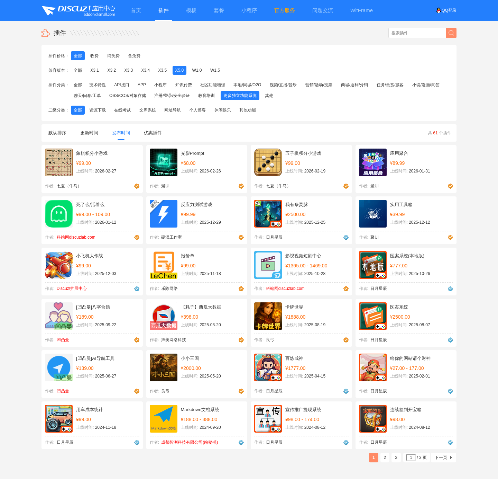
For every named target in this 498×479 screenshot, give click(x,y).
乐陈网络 (169, 288)
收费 (94, 55)
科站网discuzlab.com (76, 237)
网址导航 (172, 110)
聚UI (165, 186)
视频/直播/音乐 (283, 84)
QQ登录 (446, 10)
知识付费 (183, 84)
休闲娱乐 (222, 110)
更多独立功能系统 (240, 95)
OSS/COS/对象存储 (127, 95)
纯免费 (113, 55)
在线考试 (122, 110)
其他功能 (247, 110)
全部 (78, 55)
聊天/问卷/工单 (87, 95)
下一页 (441, 457)
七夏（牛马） (69, 186)
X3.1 (94, 70)
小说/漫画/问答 (426, 84)
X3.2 (111, 70)
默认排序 (57, 132)
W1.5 (215, 70)
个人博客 (197, 110)
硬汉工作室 (171, 237)
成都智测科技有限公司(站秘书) (189, 442)
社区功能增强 (212, 84)
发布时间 (121, 135)
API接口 (121, 84)
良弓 (270, 339)
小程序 (160, 84)
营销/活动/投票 (319, 84)
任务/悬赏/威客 (390, 84)
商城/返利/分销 (354, 84)
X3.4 (145, 70)
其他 (269, 95)
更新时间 (89, 132)
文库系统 (147, 110)
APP (142, 84)
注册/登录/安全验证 (172, 95)
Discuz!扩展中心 (72, 288)
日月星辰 (274, 237)
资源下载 (97, 110)
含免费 (134, 55)
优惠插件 (153, 132)
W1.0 (197, 70)
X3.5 (162, 70)
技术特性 (97, 84)
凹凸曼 (63, 339)
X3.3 (128, 70)
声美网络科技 (173, 339)
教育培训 (206, 95)
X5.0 (179, 70)
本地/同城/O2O (247, 84)
